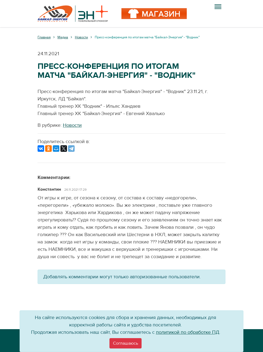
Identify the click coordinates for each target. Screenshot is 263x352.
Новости (72, 125)
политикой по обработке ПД (187, 332)
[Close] (125, 343)
